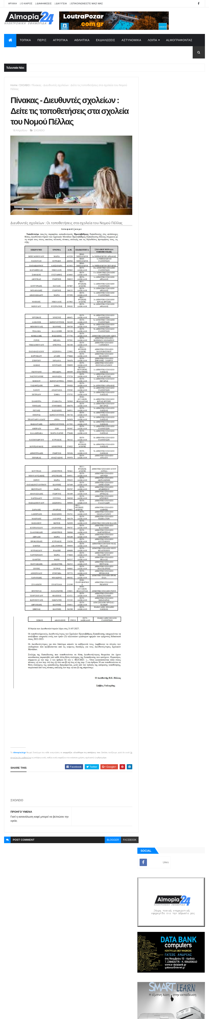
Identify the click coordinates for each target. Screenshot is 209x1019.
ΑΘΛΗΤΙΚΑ (81, 40)
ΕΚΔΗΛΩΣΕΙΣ (105, 40)
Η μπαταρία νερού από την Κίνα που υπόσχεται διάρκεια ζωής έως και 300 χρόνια (182, 412)
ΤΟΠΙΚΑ (25, 40)
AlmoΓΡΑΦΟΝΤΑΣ (179, 40)
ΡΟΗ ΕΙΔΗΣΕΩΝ (158, 482)
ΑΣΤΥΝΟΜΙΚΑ (131, 40)
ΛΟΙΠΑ (152, 40)
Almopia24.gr (19, 741)
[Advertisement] (84, 774)
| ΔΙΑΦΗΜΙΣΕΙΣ (44, 3)
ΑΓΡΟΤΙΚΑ (60, 40)
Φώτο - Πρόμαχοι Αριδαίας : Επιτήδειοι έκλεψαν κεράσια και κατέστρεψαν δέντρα (181, 322)
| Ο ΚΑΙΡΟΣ (26, 3)
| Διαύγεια (61, 3)
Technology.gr (69, 1013)
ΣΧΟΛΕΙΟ (25, 85)
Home (14, 85)
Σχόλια (189, 482)
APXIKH (12, 3)
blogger (110, 829)
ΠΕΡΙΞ (41, 40)
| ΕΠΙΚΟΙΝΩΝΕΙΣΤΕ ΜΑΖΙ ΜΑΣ (86, 3)
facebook (127, 829)
